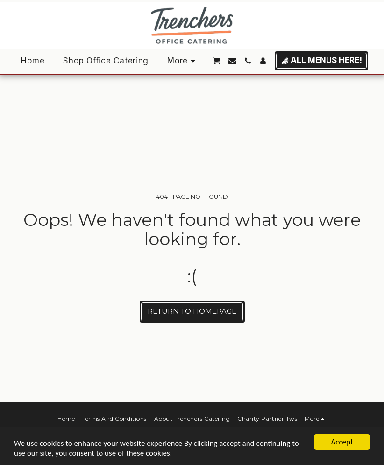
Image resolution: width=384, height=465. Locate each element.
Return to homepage (192, 311)
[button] (216, 60)
